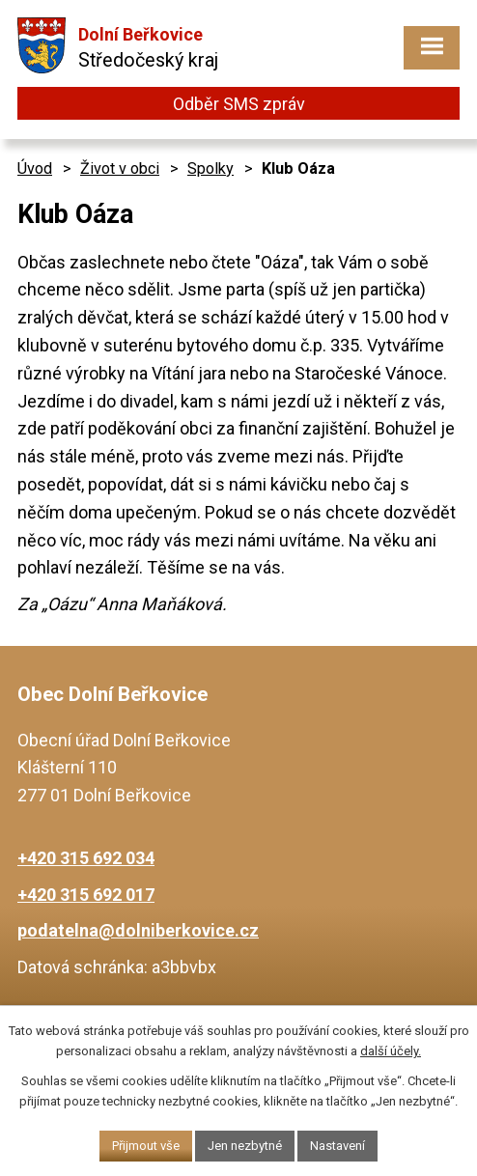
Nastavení (337, 1145)
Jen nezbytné (245, 1145)
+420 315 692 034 (85, 858)
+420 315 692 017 (85, 894)
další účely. (390, 1051)
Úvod (34, 168)
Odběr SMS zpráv (239, 104)
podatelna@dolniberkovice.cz (138, 930)
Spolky (210, 168)
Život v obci (119, 168)
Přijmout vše (146, 1145)
